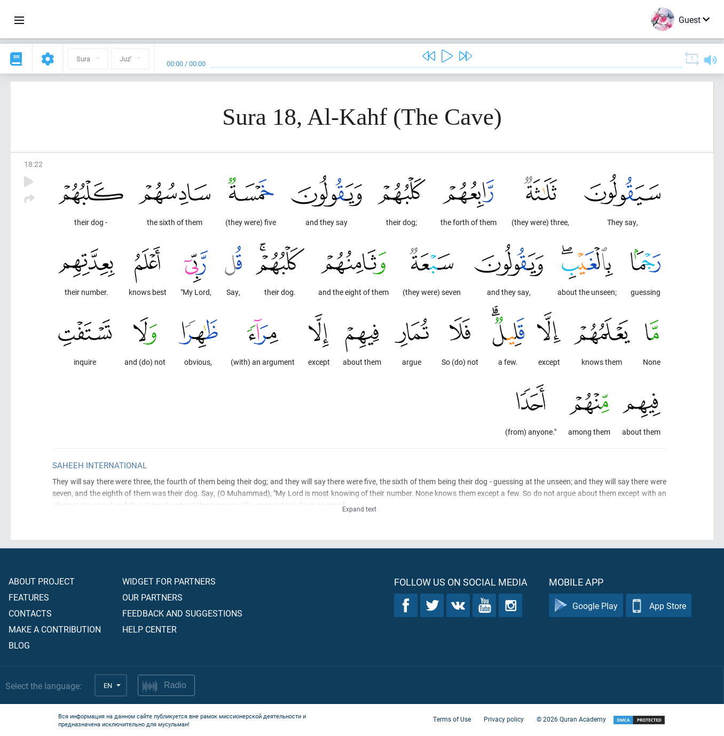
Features (29, 597)
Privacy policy (504, 719)
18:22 (33, 164)
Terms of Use (452, 719)
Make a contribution (55, 629)
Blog (19, 645)
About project (42, 581)
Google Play (586, 605)
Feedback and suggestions (182, 613)
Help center (149, 629)
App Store (658, 605)
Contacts (30, 613)
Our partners (152, 597)
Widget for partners (169, 581)
